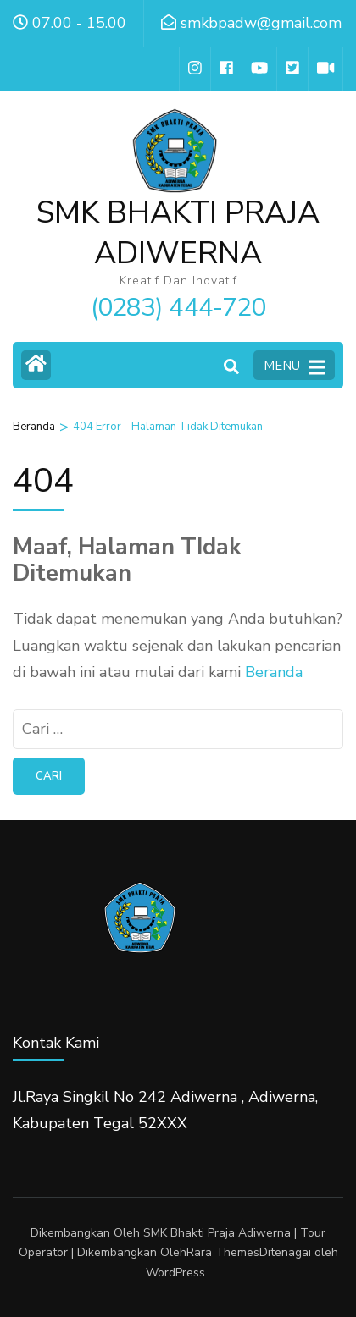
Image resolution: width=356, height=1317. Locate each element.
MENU (294, 366)
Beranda (274, 672)
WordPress (175, 1273)
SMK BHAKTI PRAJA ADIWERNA (178, 233)
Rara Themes (222, 1252)
